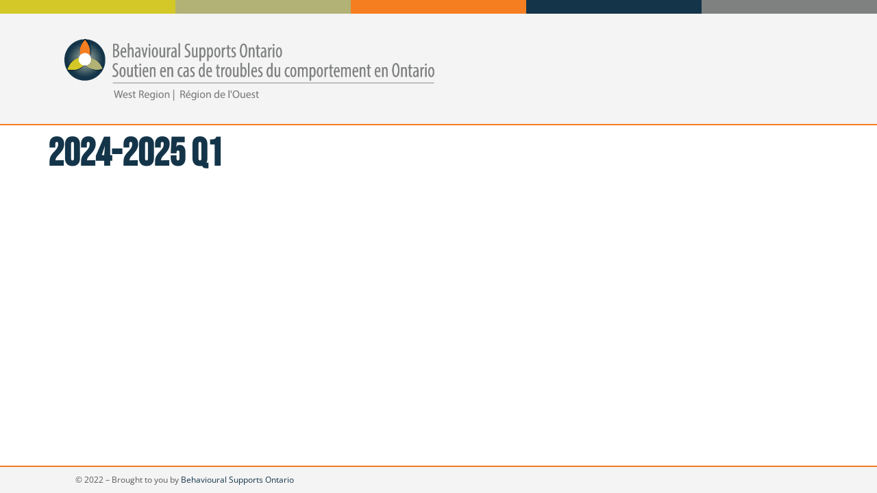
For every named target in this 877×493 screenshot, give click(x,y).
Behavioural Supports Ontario (237, 479)
